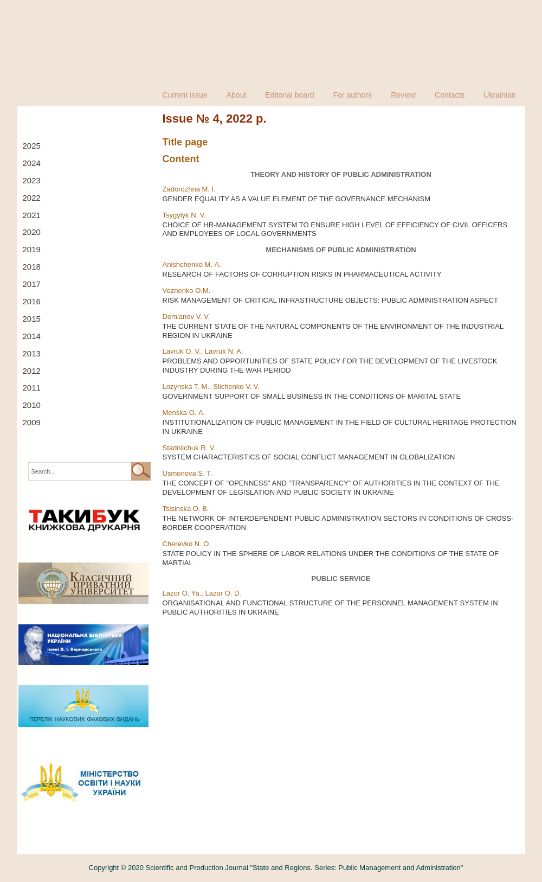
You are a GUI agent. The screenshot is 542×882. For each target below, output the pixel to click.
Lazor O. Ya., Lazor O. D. (202, 593)
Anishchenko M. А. (192, 264)
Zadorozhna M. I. (189, 189)
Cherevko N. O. (187, 544)
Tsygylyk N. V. (184, 215)
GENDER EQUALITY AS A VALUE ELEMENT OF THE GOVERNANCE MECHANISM (297, 199)
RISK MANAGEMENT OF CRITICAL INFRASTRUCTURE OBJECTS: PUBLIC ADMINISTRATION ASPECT (331, 300)
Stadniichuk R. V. (189, 448)
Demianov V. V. (186, 316)
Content (181, 159)
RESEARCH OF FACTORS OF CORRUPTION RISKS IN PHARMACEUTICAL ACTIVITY (302, 274)
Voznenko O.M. (187, 290)
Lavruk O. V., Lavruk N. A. (203, 351)
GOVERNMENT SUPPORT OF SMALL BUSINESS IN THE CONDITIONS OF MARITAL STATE (312, 396)
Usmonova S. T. (187, 473)
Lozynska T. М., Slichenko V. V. (211, 386)
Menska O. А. (184, 412)
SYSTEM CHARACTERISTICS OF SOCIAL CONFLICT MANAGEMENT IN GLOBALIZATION (309, 457)
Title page (185, 142)
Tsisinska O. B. (186, 508)
